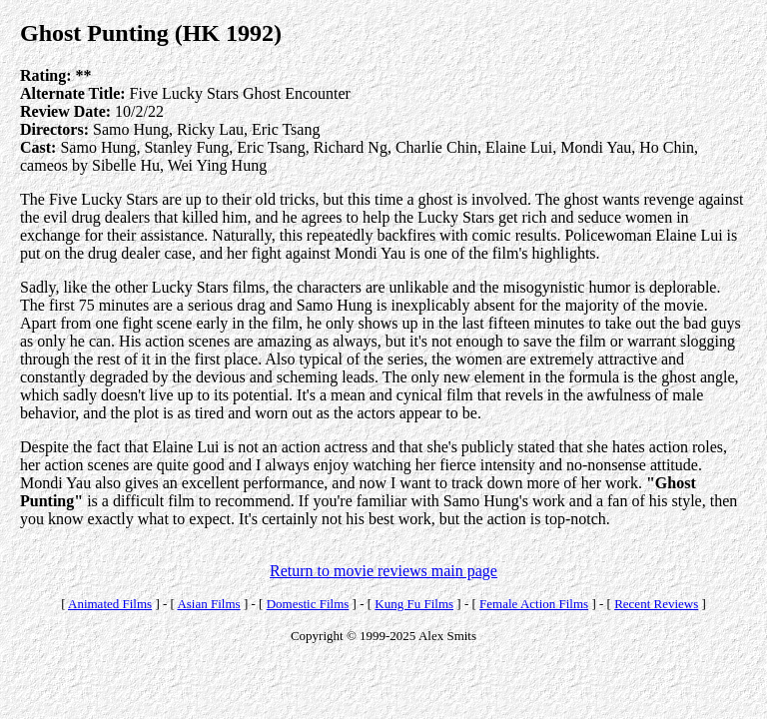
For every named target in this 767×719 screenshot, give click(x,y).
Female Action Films (533, 603)
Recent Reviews (656, 603)
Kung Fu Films (414, 603)
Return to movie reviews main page (383, 570)
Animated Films (110, 603)
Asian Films (208, 603)
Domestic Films (308, 603)
